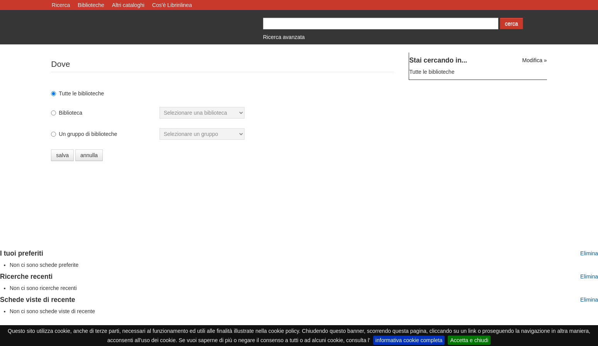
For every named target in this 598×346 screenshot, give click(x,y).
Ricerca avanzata (284, 37)
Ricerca (61, 5)
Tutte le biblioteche (77, 93)
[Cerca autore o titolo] (380, 23)
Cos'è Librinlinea (172, 5)
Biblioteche (91, 5)
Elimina (589, 253)
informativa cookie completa (409, 340)
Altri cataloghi (128, 5)
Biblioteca (66, 113)
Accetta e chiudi (469, 340)
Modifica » (534, 60)
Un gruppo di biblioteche (84, 134)
